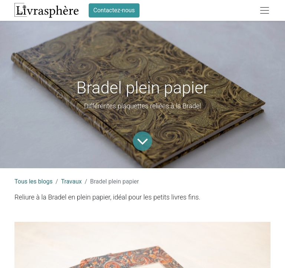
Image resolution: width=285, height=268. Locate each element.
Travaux (71, 181)
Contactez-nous (114, 10)
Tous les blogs (33, 181)
